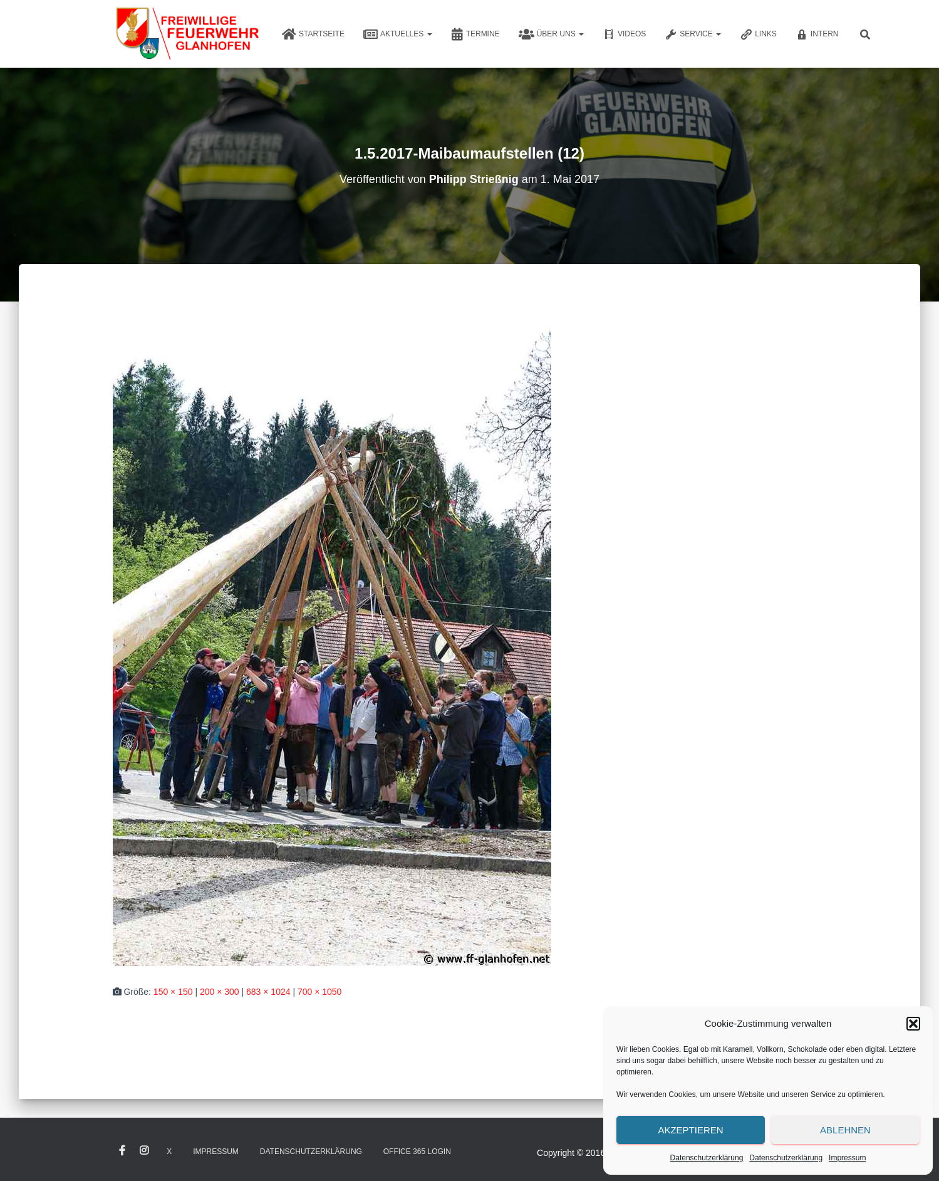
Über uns (551, 34)
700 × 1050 (319, 992)
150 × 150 (173, 992)
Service (693, 34)
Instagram (144, 1150)
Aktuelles (397, 34)
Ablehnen (845, 1130)
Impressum (847, 1157)
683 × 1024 (268, 992)
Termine (475, 34)
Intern (817, 34)
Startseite (313, 34)
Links (758, 34)
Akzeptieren (690, 1130)
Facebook (122, 1150)
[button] (913, 1023)
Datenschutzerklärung (707, 1157)
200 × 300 (219, 992)
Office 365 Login (417, 1151)
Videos (624, 34)
